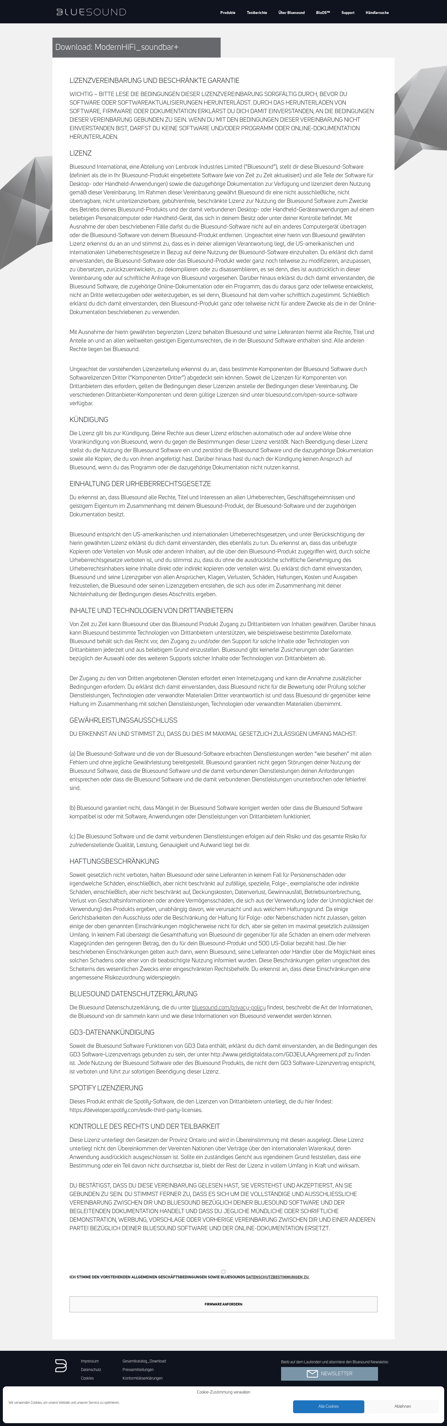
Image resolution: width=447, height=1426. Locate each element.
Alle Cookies (328, 1407)
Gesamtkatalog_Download (144, 1361)
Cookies (87, 1378)
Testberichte (257, 12)
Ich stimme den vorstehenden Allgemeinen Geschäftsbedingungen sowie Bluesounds (223, 1274)
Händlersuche (377, 12)
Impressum (90, 1361)
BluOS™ (323, 12)
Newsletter (329, 1374)
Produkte (227, 12)
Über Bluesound (292, 12)
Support (348, 12)
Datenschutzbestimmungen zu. (277, 1277)
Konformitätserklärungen (142, 1378)
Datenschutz (91, 1370)
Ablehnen (403, 1407)
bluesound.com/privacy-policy (229, 1008)
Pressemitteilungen (138, 1370)
